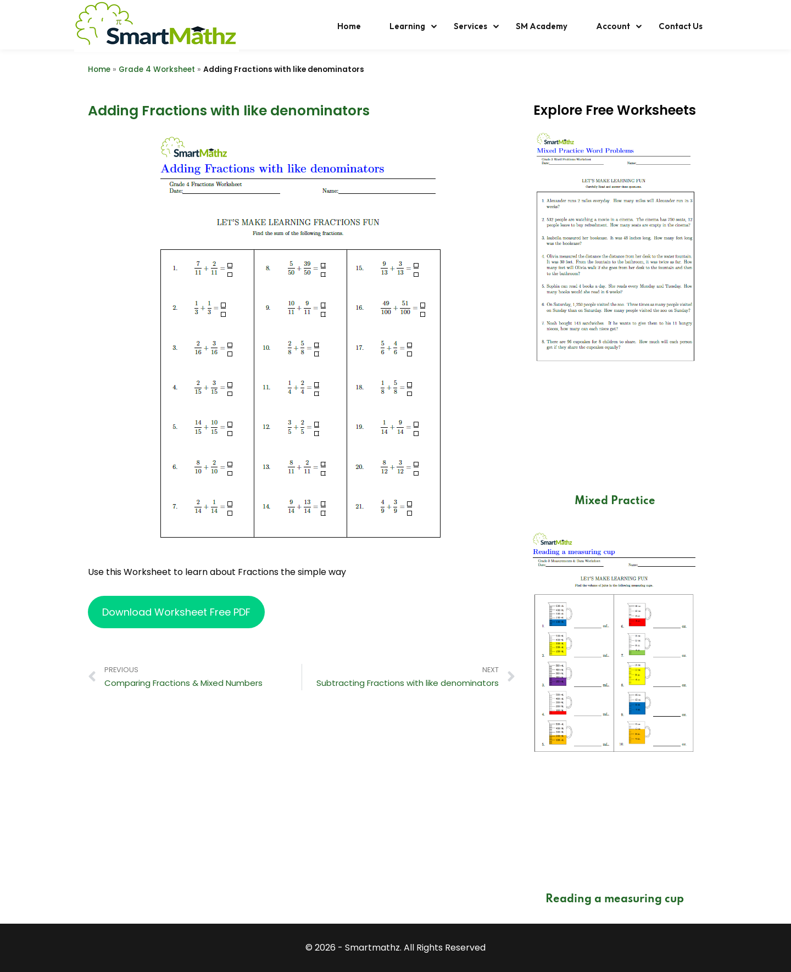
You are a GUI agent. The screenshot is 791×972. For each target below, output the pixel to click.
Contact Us (681, 26)
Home (349, 26)
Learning (407, 26)
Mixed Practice (615, 501)
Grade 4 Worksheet (157, 69)
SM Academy (541, 26)
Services (470, 26)
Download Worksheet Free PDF (176, 612)
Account (613, 26)
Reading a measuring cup (614, 899)
